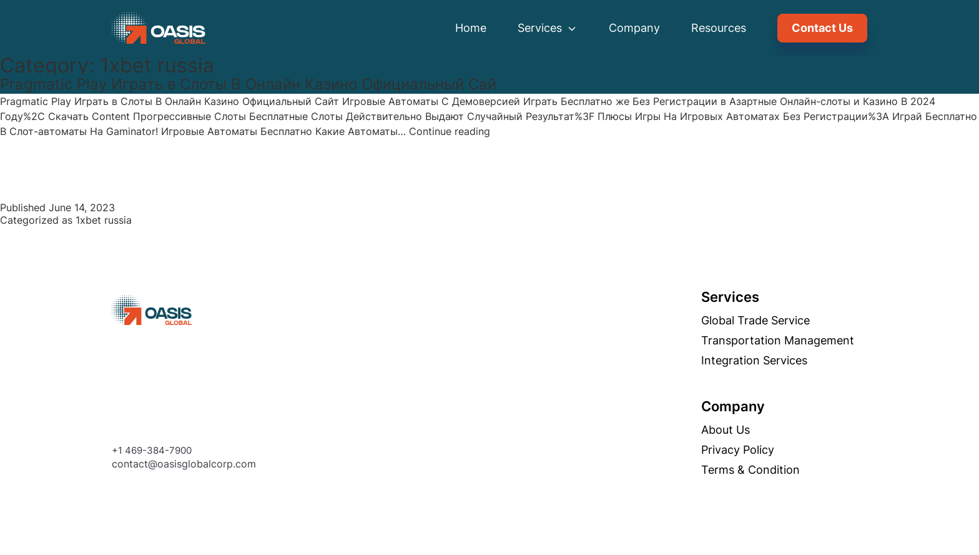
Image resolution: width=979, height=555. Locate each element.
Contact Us (822, 27)
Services (548, 27)
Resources (718, 27)
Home (470, 27)
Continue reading (449, 131)
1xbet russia (104, 220)
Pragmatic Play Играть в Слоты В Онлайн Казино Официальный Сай (248, 84)
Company (634, 27)
